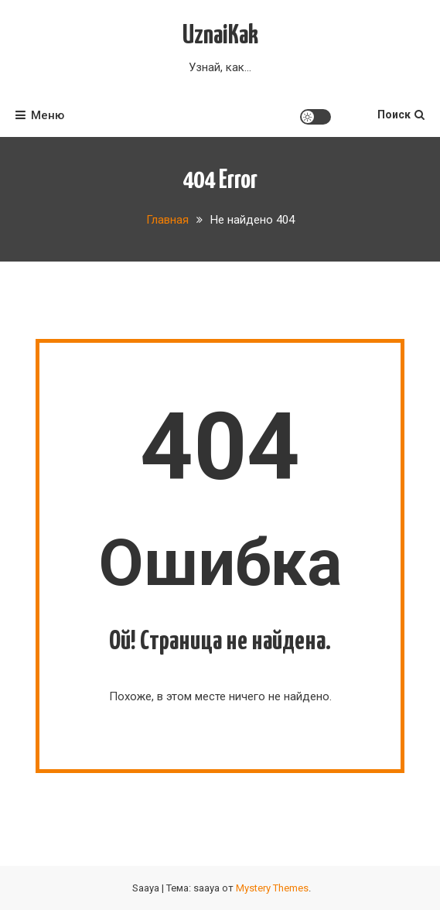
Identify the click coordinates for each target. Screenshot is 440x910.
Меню (39, 115)
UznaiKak (220, 36)
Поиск (401, 114)
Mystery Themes (272, 888)
